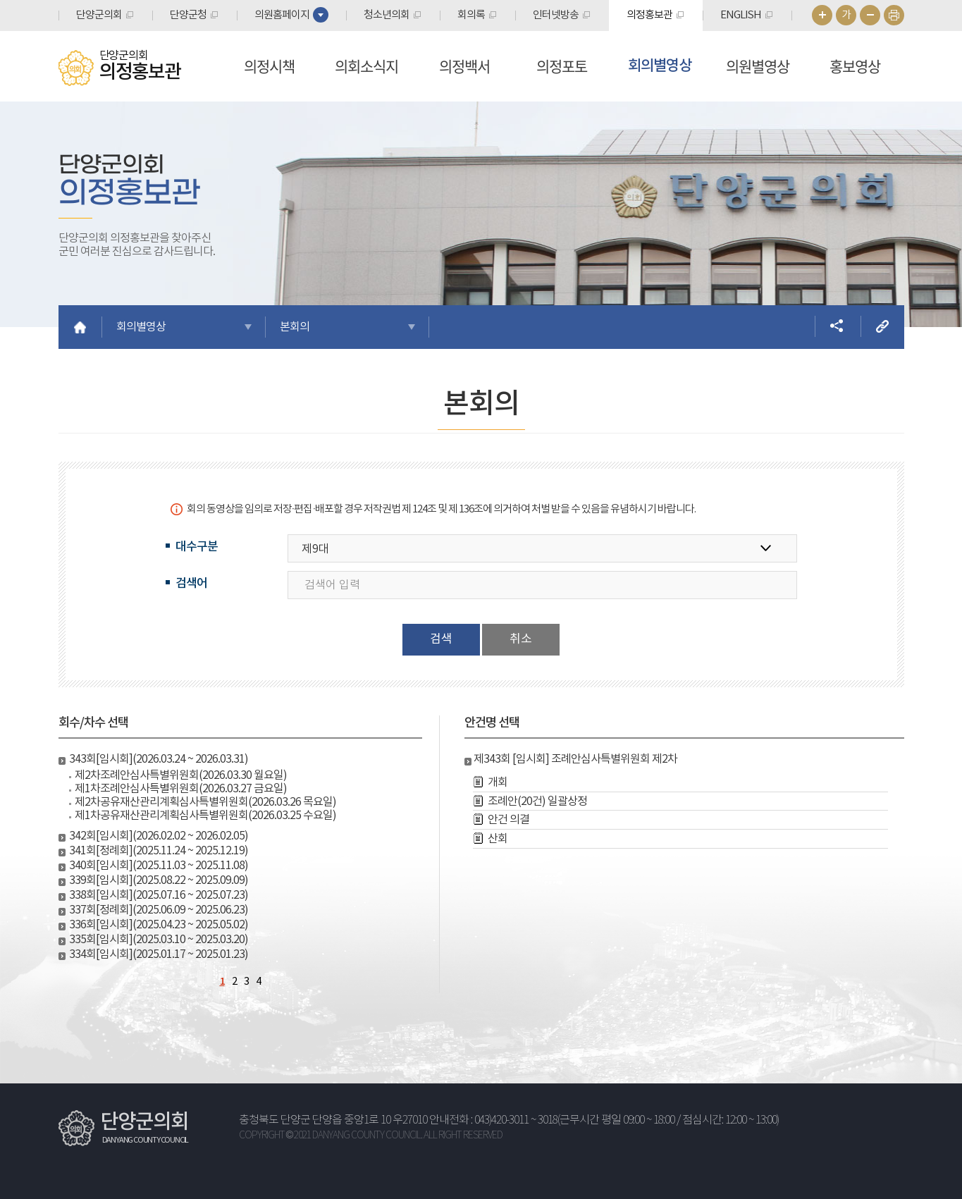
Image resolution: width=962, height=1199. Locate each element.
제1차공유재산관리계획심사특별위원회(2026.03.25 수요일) (205, 815)
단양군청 (188, 15)
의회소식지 (366, 66)
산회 (497, 838)
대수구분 (196, 547)
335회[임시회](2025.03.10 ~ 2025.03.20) (158, 939)
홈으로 (80, 327)
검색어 (191, 584)
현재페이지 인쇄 (894, 15)
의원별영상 (757, 66)
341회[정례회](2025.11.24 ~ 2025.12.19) (158, 850)
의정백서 (464, 66)
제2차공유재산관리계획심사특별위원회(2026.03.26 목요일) (205, 802)
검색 (441, 639)
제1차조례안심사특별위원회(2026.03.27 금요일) (181, 788)
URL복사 (882, 326)
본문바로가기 (0, 0)
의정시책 (269, 66)
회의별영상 (659, 66)
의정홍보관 (649, 15)
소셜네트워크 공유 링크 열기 (836, 326)
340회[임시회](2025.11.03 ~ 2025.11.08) (158, 865)
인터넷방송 (556, 15)
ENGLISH (740, 15)
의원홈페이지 (281, 15)
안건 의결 (508, 819)
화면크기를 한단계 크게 (822, 15)
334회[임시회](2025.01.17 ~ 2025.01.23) (158, 954)
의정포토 (561, 66)
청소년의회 (386, 15)
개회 (497, 782)
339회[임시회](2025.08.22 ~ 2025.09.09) (158, 880)
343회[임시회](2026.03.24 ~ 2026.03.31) (158, 759)
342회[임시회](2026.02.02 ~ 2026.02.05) (158, 836)
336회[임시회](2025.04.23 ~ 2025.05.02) (158, 924)
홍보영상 (855, 66)
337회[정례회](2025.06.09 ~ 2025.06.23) (158, 910)
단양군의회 (99, 15)
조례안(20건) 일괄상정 (537, 801)
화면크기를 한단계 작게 (870, 15)
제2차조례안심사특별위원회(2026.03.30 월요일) (181, 775)
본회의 (294, 327)
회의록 (471, 15)
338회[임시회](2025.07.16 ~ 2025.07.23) (158, 895)
